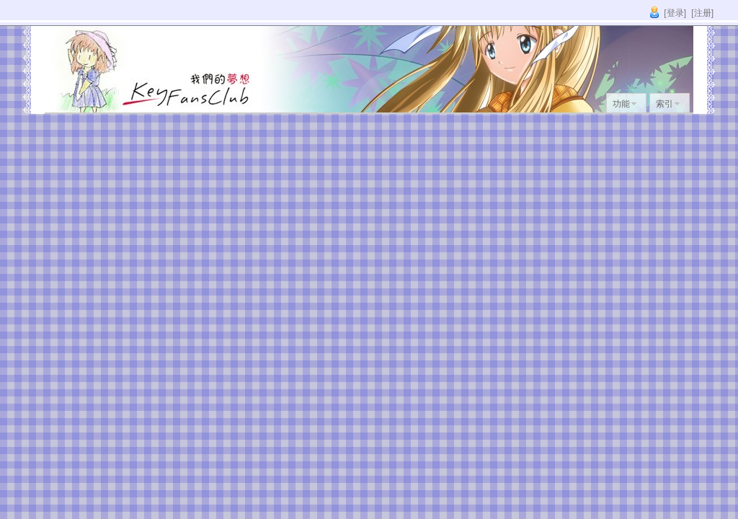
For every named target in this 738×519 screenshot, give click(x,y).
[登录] (675, 13)
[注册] (702, 13)
